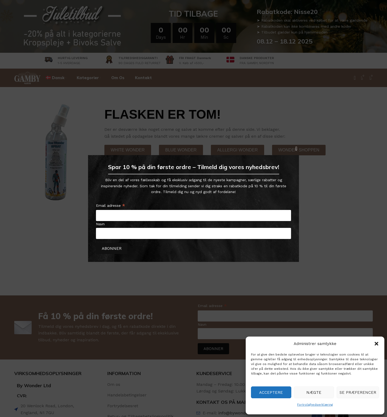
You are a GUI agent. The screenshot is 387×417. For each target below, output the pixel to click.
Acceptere (271, 392)
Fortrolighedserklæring (315, 404)
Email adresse (110, 206)
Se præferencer (358, 392)
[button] (376, 343)
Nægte (313, 392)
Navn (100, 224)
